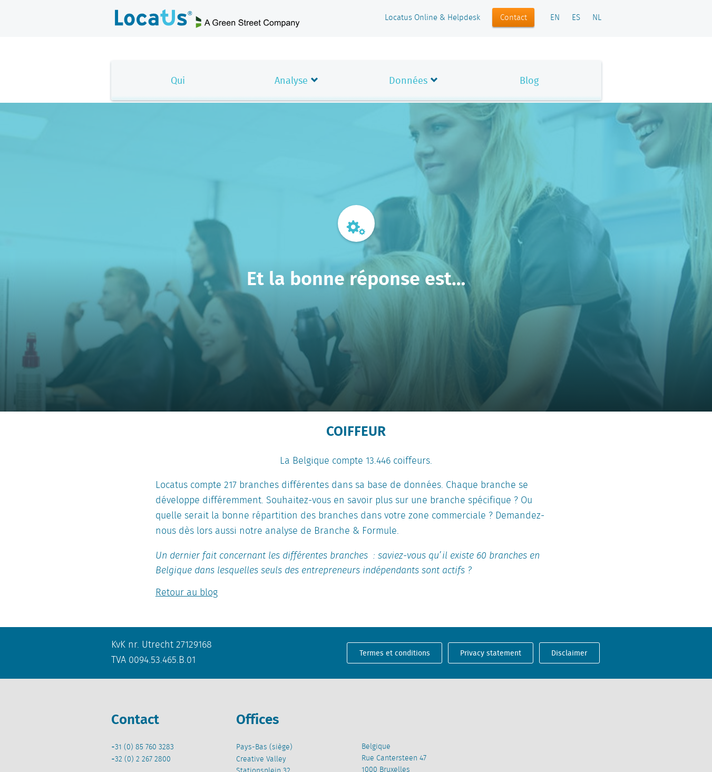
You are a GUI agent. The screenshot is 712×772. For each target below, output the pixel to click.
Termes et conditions (394, 653)
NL (596, 18)
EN (555, 18)
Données (408, 80)
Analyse (291, 80)
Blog (529, 80)
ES (576, 18)
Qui (178, 80)
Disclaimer (569, 653)
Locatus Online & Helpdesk (432, 18)
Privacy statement (490, 653)
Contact (513, 18)
